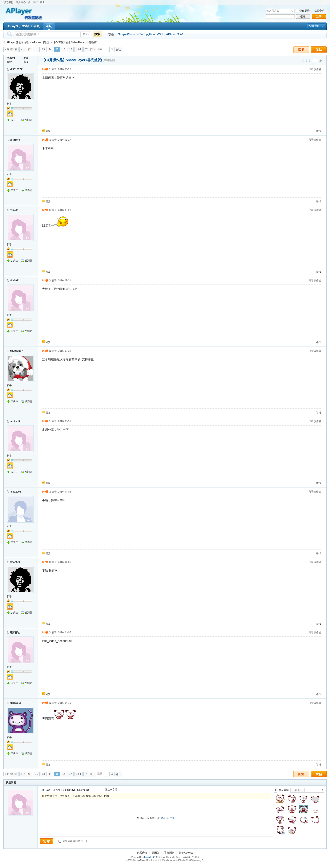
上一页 (27, 49)
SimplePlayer (126, 34)
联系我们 (142, 852)
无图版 (155, 852)
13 (43, 49)
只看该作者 (315, 69)
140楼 (45, 69)
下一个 (323, 790)
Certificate (160, 857)
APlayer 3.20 (174, 34)
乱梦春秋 (15, 632)
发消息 (28, 119)
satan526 (15, 562)
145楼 (45, 421)
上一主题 (303, 60)
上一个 (275, 790)
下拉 (292, 10)
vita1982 (15, 280)
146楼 (45, 491)
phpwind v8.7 (149, 857)
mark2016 (15, 702)
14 (50, 49)
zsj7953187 (16, 350)
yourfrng (15, 139)
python (150, 34)
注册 (319, 16)
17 (70, 49)
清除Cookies (186, 852)
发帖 (319, 49)
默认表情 (284, 790)
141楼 (45, 139)
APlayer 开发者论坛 (18, 42)
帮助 (42, 2)
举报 (318, 131)
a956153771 (17, 69)
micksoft (15, 421)
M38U (160, 34)
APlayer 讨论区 (40, 42)
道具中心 (21, 2)
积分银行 (8, 2)
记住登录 (304, 10)
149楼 (45, 702)
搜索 (97, 34)
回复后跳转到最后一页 (73, 841)
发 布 (46, 841)
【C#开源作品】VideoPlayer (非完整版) (75, 42)
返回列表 (12, 49)
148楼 (45, 632)
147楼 (45, 562)
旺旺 (297, 790)
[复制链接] (109, 60)
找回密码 (319, 10)
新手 (9, 103)
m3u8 (140, 34)
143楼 (45, 280)
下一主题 (308, 60)
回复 (301, 49)
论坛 (49, 26)
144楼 (45, 350)
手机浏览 (169, 852)
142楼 (45, 210)
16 (63, 49)
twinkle (14, 210)
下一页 (89, 49)
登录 (303, 16)
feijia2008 (15, 491)
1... (36, 49)
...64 (78, 49)
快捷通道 (314, 25)
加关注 (14, 119)
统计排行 (33, 2)
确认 (118, 49)
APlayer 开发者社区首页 (23, 26)
